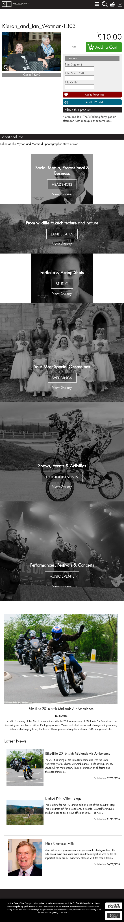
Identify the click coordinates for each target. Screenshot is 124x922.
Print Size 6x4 (73, 64)
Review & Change (114, 915)
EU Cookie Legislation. (83, 903)
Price (99, 33)
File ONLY (71, 82)
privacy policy (23, 906)
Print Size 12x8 (74, 73)
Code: (27, 74)
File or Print (71, 58)
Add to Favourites (94, 94)
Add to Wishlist (94, 102)
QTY (74, 47)
